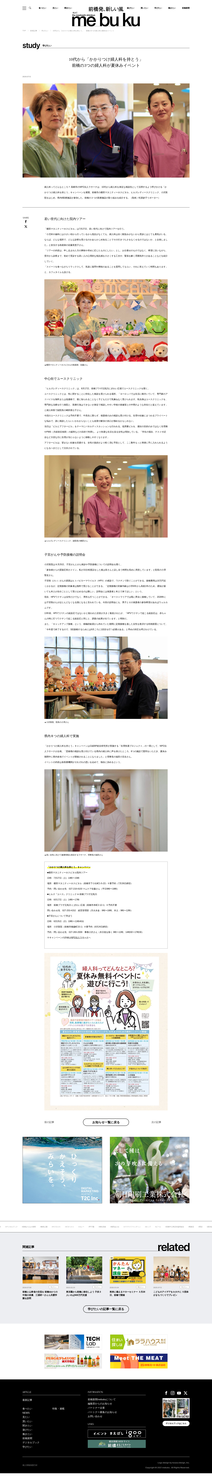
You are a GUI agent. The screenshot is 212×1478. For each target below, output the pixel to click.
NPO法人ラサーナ (80, 937)
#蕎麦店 (198, 1231)
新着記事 (33, 31)
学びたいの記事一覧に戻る (106, 1313)
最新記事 (27, 1404)
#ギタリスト (76, 1231)
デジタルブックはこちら (176, 1428)
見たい (55, 8)
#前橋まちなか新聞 (36, 1231)
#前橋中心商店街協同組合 (181, 1231)
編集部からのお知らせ (100, 1407)
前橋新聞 (186, 8)
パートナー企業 (96, 1412)
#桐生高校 (109, 1231)
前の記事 (49, 1127)
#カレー (88, 1231)
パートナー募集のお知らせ (102, 1416)
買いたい (144, 8)
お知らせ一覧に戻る (106, 1124)
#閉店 (208, 1231)
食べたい (42, 8)
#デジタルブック (18, 1231)
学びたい (158, 8)
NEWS (26, 1417)
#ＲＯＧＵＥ (63, 1231)
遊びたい (27, 1434)
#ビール (165, 1231)
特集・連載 (58, 1412)
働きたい (172, 8)
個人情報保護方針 (30, 1470)
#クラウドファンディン (139, 1231)
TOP (24, 31)
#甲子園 (98, 1231)
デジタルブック (30, 1447)
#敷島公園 (51, 1231)
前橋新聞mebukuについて (102, 1403)
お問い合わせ (95, 1420)
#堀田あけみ (122, 1231)
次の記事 (156, 1127)
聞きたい (68, 8)
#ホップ (155, 1231)
